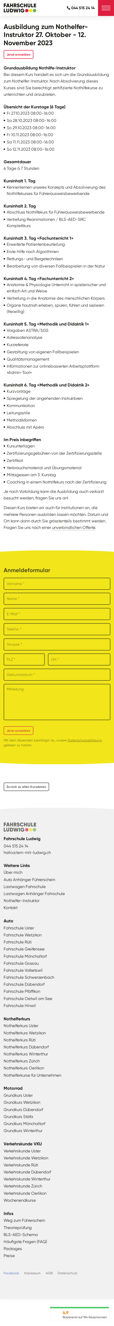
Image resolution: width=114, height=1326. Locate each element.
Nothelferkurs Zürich (22, 1061)
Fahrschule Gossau (21, 963)
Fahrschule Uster (19, 928)
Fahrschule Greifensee (24, 949)
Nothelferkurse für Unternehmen (32, 1075)
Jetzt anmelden (18, 54)
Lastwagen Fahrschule (25, 886)
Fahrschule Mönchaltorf (25, 956)
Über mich (13, 872)
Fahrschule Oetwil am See (28, 998)
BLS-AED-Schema (21, 1234)
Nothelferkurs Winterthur (26, 1054)
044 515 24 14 (83, 8)
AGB (49, 1273)
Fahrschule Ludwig (18, 8)
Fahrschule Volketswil (23, 970)
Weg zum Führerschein (24, 1220)
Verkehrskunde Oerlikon (25, 1193)
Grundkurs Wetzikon (22, 1102)
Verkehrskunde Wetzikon (26, 1158)
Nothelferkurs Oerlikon (24, 1068)
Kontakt (11, 907)
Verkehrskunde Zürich (23, 1186)
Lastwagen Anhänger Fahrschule (34, 893)
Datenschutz (67, 1273)
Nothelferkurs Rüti (20, 1039)
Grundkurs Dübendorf (23, 1109)
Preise (9, 1255)
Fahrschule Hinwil (20, 1005)
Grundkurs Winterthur (23, 1130)
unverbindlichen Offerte (73, 527)
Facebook (11, 1273)
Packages (13, 1248)
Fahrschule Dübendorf (24, 984)
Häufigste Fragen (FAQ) (25, 1241)
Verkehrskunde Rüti (21, 1165)
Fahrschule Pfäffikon (22, 991)
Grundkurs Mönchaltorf (24, 1123)
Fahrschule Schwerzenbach (29, 977)
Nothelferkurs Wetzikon (25, 1032)
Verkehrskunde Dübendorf (27, 1172)
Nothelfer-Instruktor (21, 900)
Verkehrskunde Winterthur (27, 1179)
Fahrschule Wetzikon (23, 935)
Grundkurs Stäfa (18, 1116)
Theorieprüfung (18, 1227)
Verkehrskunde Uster (22, 1150)
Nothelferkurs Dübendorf (26, 1047)
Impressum (32, 1273)
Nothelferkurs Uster (21, 1025)
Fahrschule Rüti (18, 942)
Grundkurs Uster (18, 1095)
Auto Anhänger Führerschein (29, 879)
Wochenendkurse (20, 1200)
